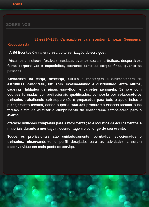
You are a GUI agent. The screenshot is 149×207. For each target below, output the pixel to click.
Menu (17, 4)
